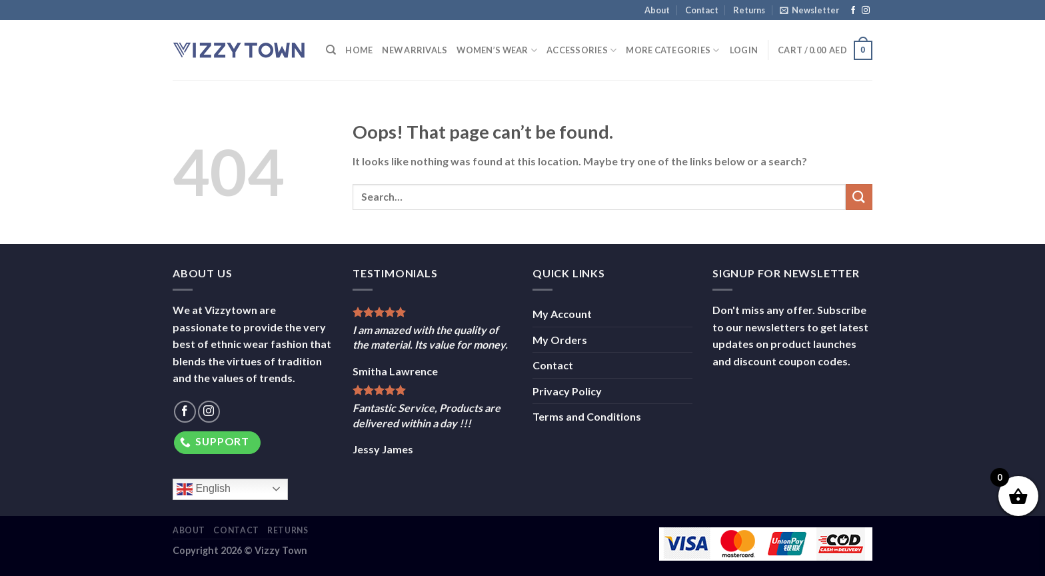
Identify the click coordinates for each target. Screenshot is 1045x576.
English (204, 489)
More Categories (672, 50)
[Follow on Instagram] (866, 10)
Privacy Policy (567, 391)
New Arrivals (414, 50)
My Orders (559, 339)
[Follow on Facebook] (853, 10)
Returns (749, 10)
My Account (562, 313)
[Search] (331, 50)
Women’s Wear (497, 50)
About (657, 10)
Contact (701, 10)
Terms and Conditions (586, 416)
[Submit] (859, 197)
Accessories (581, 50)
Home (359, 50)
